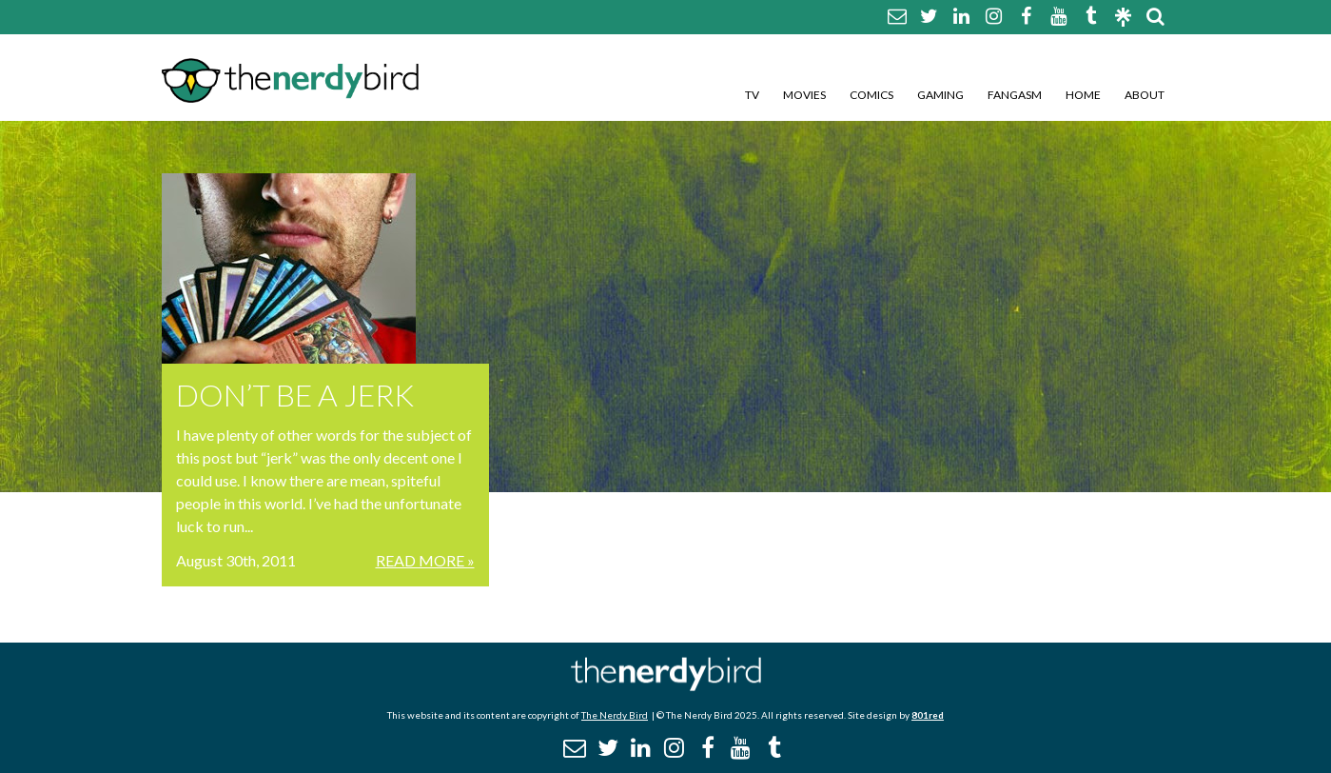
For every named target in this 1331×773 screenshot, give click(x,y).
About (1145, 95)
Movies (804, 95)
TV (752, 95)
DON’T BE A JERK (295, 394)
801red (927, 715)
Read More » (425, 560)
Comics (871, 95)
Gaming (940, 95)
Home (1083, 95)
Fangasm (1015, 95)
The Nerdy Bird (614, 715)
